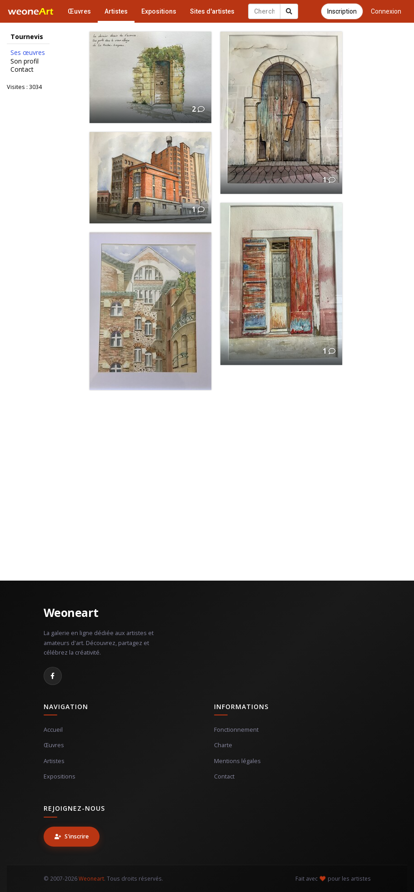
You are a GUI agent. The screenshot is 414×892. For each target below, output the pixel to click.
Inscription (342, 11)
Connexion (386, 11)
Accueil (53, 730)
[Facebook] (53, 676)
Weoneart (71, 612)
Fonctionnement (236, 730)
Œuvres (79, 11)
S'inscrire (72, 836)
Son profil (24, 61)
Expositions (158, 11)
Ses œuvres (27, 53)
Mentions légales (237, 761)
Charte (223, 745)
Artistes (116, 11)
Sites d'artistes (212, 11)
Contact (22, 69)
